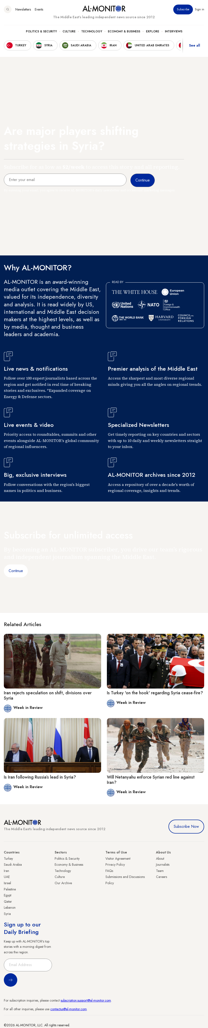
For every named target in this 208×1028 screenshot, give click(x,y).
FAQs (109, 870)
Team (160, 870)
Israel (7, 883)
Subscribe (183, 9)
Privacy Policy (115, 864)
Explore (152, 31)
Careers (161, 876)
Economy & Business (124, 31)
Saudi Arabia (13, 864)
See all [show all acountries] (194, 45)
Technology (91, 31)
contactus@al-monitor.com (68, 1009)
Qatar (8, 901)
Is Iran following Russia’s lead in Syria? (40, 777)
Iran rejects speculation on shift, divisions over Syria (48, 695)
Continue (16, 571)
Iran (6, 870)
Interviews (173, 31)
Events (39, 9)
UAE (7, 876)
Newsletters (23, 9)
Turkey (8, 858)
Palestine (10, 889)
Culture (69, 31)
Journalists (162, 864)
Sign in (199, 9)
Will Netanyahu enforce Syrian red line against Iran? (151, 780)
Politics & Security (41, 31)
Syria (7, 913)
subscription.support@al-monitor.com (86, 1000)
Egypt (7, 895)
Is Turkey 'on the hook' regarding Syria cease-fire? (155, 693)
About (160, 858)
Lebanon (10, 907)
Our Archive (63, 883)
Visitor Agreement (117, 858)
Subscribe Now (186, 826)
